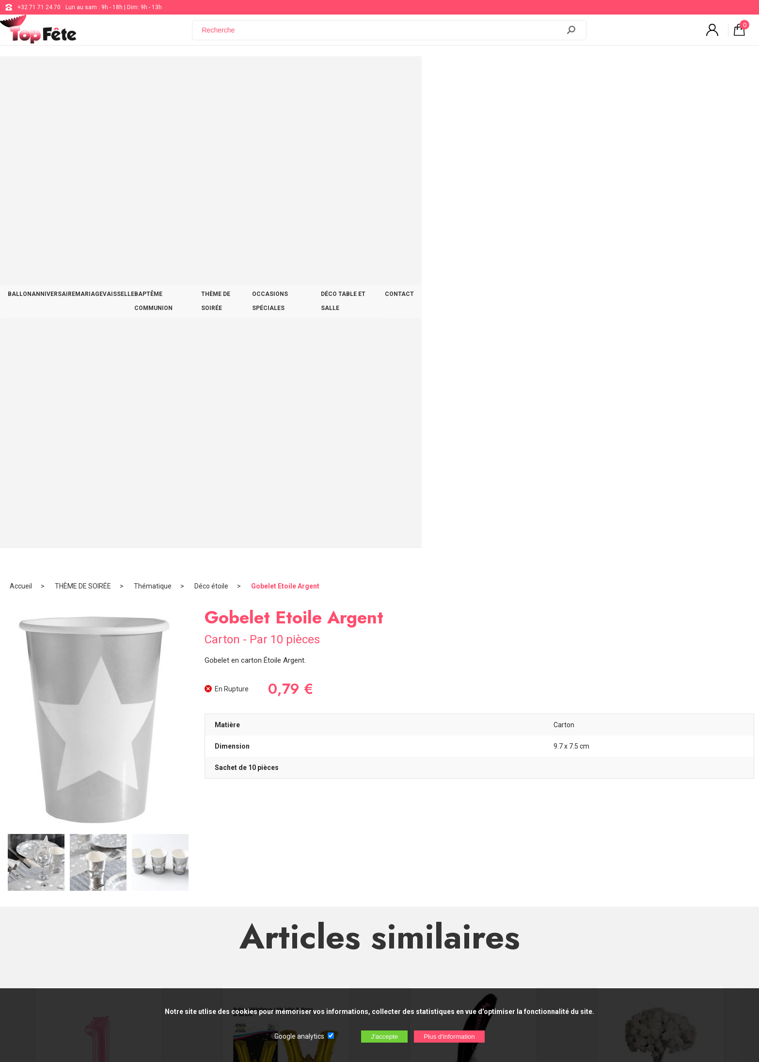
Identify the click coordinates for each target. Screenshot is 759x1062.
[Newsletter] (196, 946)
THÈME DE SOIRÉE (412, 73)
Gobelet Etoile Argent (285, 104)
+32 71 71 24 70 (39, 7)
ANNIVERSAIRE (170, 73)
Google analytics (299, 1036)
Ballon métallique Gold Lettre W (286, 642)
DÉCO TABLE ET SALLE (573, 73)
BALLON (119, 73)
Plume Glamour (473, 643)
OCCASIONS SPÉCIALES (489, 73)
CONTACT (636, 73)
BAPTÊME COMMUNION (335, 73)
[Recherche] (382, 35)
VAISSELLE (269, 73)
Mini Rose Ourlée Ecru (660, 642)
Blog (310, 894)
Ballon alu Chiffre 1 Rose (99, 643)
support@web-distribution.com (346, 869)
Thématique (153, 104)
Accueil (21, 104)
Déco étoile (211, 104)
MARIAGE (223, 73)
